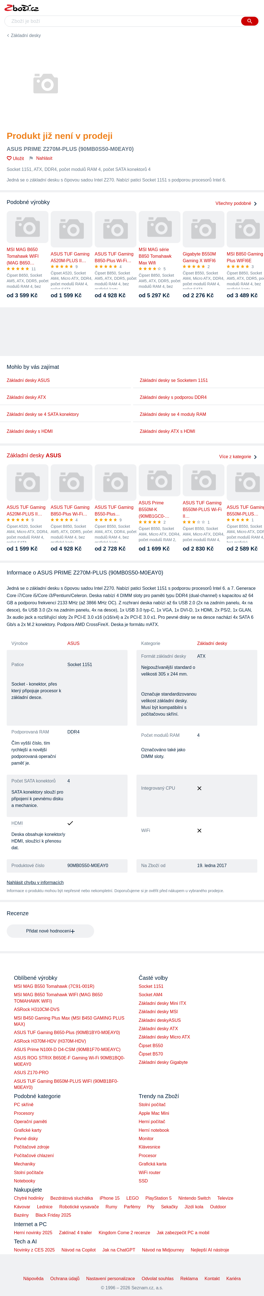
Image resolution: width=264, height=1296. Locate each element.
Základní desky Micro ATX (164, 1037)
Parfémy (132, 1206)
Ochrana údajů (65, 1278)
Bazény (21, 1215)
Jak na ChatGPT (118, 1250)
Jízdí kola (194, 1206)
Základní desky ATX (26, 397)
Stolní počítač (152, 1104)
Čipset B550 (151, 1045)
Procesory (24, 1113)
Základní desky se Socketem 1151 (174, 380)
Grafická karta (153, 1164)
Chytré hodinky (29, 1198)
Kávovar (22, 1206)
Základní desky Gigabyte (163, 1062)
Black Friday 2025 (53, 1215)
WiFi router (149, 1172)
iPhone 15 (110, 1198)
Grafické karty (27, 1130)
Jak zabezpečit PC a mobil (183, 1232)
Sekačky (169, 1206)
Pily (150, 1206)
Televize (225, 1198)
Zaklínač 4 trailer (75, 1232)
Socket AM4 (150, 994)
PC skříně (23, 1104)
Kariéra (233, 1278)
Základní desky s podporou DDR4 (173, 397)
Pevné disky (26, 1138)
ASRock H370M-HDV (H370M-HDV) (50, 1041)
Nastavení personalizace (110, 1278)
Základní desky (26, 35)
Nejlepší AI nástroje (210, 1250)
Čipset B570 (151, 1054)
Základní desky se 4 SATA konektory (43, 414)
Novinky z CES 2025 (34, 1250)
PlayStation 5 (158, 1198)
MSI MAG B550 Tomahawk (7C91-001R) (54, 986)
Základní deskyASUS (160, 1020)
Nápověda (33, 1278)
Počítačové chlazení (34, 1155)
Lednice (45, 1206)
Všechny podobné (236, 203)
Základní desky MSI (158, 1011)
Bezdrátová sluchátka (71, 1198)
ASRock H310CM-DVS (37, 1009)
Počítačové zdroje (31, 1147)
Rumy (111, 1206)
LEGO (132, 1198)
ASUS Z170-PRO (31, 1072)
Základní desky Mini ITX (162, 1003)
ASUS (73, 643)
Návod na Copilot (79, 1250)
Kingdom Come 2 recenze (124, 1232)
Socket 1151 (151, 986)
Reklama (189, 1278)
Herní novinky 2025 (33, 1232)
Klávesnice (149, 1147)
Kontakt (212, 1278)
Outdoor (218, 1206)
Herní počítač (152, 1121)
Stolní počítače (28, 1172)
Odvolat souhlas (158, 1278)
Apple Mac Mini (154, 1113)
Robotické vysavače (79, 1206)
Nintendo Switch (195, 1198)
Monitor (146, 1138)
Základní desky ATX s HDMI (167, 431)
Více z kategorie (238, 456)
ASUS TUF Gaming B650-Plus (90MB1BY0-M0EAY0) (67, 1032)
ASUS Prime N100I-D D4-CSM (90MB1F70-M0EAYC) (67, 1049)
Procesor (148, 1155)
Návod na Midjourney (163, 1250)
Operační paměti (30, 1121)
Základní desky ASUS (28, 380)
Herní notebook (154, 1130)
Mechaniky (24, 1164)
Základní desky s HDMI (30, 431)
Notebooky (24, 1181)
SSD (143, 1181)
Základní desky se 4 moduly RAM (173, 414)
